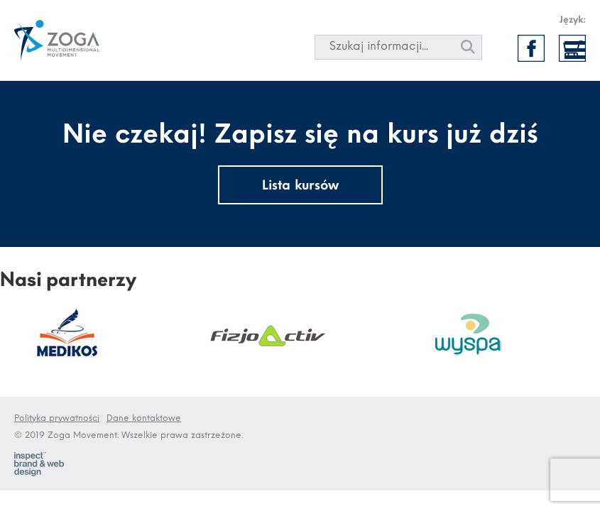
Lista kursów (300, 186)
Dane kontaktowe (144, 418)
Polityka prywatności (56, 418)
